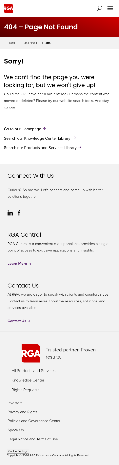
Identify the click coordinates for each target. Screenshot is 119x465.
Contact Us (19, 321)
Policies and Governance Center (34, 421)
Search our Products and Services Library (40, 148)
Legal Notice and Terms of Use (33, 439)
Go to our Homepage (22, 129)
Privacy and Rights (22, 412)
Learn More (20, 263)
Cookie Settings (18, 451)
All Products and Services (33, 370)
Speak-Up (16, 430)
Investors (15, 403)
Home (12, 43)
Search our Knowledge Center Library (37, 138)
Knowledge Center (28, 380)
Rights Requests (25, 390)
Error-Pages (30, 43)
